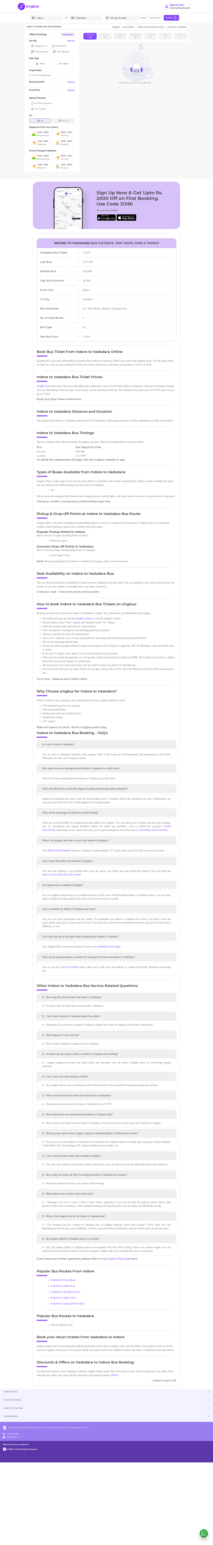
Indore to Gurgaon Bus (65, 1292)
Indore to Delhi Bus (63, 1286)
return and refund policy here (61, 875)
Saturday (180, 36)
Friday (165, 36)
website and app (109, 947)
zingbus (42, 386)
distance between (58, 851)
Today (143, 17)
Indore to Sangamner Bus (67, 1304)
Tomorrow (154, 17)
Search (171, 18)
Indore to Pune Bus (63, 1280)
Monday (105, 36)
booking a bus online (153, 830)
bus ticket (71, 967)
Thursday (150, 36)
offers (114, 1375)
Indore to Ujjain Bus (63, 1298)
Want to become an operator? (127, 1538)
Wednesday (135, 36)
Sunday (90, 36)
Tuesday (120, 36)
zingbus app (83, 618)
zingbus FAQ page (119, 1259)
